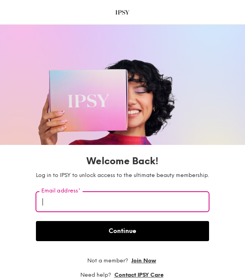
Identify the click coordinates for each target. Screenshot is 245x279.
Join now (143, 260)
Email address (60, 191)
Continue (122, 231)
